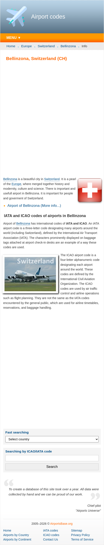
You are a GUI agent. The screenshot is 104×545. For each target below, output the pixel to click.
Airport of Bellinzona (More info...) (34, 206)
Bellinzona (68, 46)
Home (10, 46)
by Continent (17, 539)
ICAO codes (51, 535)
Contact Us (50, 539)
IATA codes (50, 530)
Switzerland (46, 46)
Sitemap (76, 530)
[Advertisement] (52, 119)
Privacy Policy (80, 535)
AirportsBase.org (61, 523)
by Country (16, 535)
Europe (26, 46)
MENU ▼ (13, 38)
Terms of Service (82, 539)
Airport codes (48, 16)
